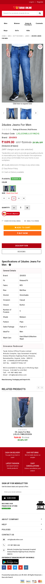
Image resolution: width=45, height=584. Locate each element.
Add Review (32, 129)
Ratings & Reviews (20, 129)
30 (4, 198)
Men (9, 36)
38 (23, 198)
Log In (31, 2)
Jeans (27, 36)
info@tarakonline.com (15, 539)
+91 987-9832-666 (14, 545)
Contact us (8, 535)
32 (9, 198)
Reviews (22, 252)
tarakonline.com (16, 575)
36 (18, 198)
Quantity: (6, 207)
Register (40, 2)
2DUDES (13, 137)
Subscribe (11, 498)
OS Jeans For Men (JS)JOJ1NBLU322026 (22, 433)
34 (14, 198)
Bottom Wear (18, 36)
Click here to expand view (22, 104)
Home (4, 36)
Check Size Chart (12, 193)
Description (21, 246)
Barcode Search (7, 577)
